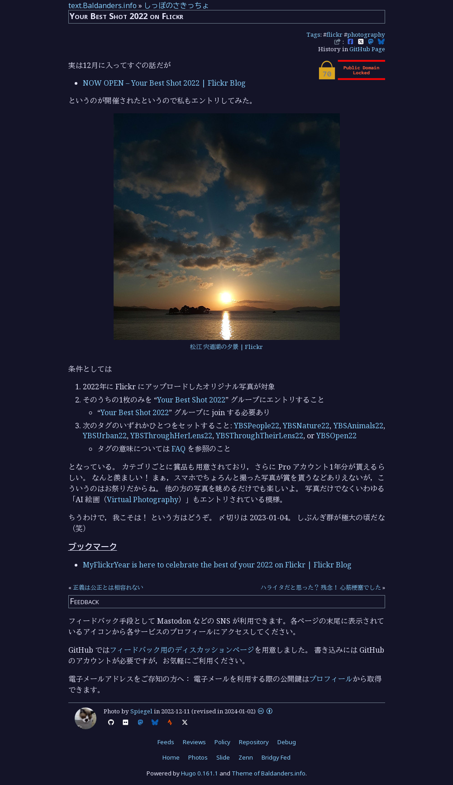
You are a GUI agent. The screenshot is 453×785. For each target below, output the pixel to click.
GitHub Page (367, 49)
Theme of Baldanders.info (268, 773)
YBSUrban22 (105, 436)
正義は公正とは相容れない (108, 587)
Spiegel (141, 711)
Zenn (245, 757)
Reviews (194, 742)
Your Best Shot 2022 (191, 400)
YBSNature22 (306, 426)
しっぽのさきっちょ (176, 5)
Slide (223, 757)
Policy (222, 742)
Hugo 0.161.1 (199, 773)
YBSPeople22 (256, 426)
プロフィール (331, 679)
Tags (313, 34)
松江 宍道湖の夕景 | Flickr (226, 347)
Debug (286, 742)
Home (171, 757)
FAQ (179, 449)
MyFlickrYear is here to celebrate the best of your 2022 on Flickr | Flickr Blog (217, 565)
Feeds (165, 742)
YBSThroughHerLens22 (171, 436)
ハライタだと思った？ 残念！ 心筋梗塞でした (321, 587)
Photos (198, 757)
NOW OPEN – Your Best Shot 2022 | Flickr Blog (164, 83)
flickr (334, 34)
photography (366, 34)
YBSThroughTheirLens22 (259, 436)
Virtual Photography (142, 499)
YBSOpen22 (336, 436)
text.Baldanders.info (102, 5)
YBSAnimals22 (358, 426)
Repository (254, 742)
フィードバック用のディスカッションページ (182, 650)
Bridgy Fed (276, 757)
